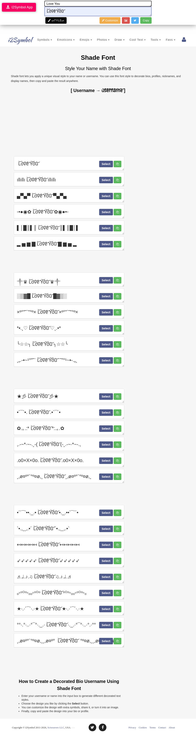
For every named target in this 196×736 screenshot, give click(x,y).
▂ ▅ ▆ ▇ (69, 243)
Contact (162, 727)
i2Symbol (15, 40)
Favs (165, 39)
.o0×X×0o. (69, 460)
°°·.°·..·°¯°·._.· (69, 624)
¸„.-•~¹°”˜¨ (69, 360)
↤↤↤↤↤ (69, 544)
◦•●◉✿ (69, 211)
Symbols (39, 39)
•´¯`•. (69, 412)
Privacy (132, 727)
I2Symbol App (19, 7)
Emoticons (60, 39)
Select (106, 164)
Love (98, 3)
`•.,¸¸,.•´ (69, 528)
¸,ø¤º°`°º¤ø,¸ (69, 476)
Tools (150, 39)
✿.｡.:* (69, 428)
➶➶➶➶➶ (69, 560)
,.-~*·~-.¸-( (69, 444)
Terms (152, 727)
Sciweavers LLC (55, 727)
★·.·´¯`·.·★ (69, 608)
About (172, 727)
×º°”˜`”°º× (69, 312)
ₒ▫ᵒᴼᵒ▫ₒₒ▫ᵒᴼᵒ (69, 592)
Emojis (80, 39)
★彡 (69, 396)
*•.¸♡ (69, 328)
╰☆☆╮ (69, 344)
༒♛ (69, 279)
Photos (97, 39)
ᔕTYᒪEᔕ (56, 20)
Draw (114, 39)
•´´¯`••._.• (69, 512)
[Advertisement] (98, 124)
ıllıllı (69, 179)
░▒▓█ (69, 295)
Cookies (143, 727)
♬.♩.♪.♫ (69, 576)
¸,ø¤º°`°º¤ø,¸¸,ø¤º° (69, 640)
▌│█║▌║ (69, 227)
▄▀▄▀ (69, 195)
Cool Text (132, 39)
